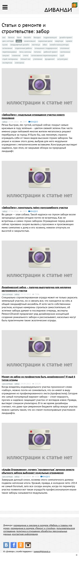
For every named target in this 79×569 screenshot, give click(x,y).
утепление (37, 59)
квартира (59, 41)
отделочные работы (23, 48)
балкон (11, 37)
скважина (16, 55)
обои (45, 44)
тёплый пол (25, 59)
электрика (19, 62)
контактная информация (25, 534)
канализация (29, 41)
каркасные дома (45, 41)
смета (25, 55)
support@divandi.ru (42, 551)
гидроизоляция (50, 37)
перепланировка (9, 52)
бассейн (27, 37)
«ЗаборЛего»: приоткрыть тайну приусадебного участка (35, 207)
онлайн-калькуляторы (59, 44)
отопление (64, 48)
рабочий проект (50, 52)
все (3, 37)
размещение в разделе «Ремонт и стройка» (33, 528)
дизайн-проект (66, 37)
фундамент (49, 59)
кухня (4, 44)
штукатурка (62, 59)
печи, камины (25, 52)
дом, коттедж (7, 41)
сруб (62, 55)
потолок (37, 52)
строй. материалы (10, 59)
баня (19, 37)
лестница (36, 44)
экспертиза (7, 62)
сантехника (65, 52)
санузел (5, 55)
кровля (69, 41)
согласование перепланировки (44, 55)
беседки (37, 37)
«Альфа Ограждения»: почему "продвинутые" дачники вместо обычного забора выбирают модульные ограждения (38, 471)
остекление (7, 48)
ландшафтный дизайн (19, 44)
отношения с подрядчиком (46, 48)
